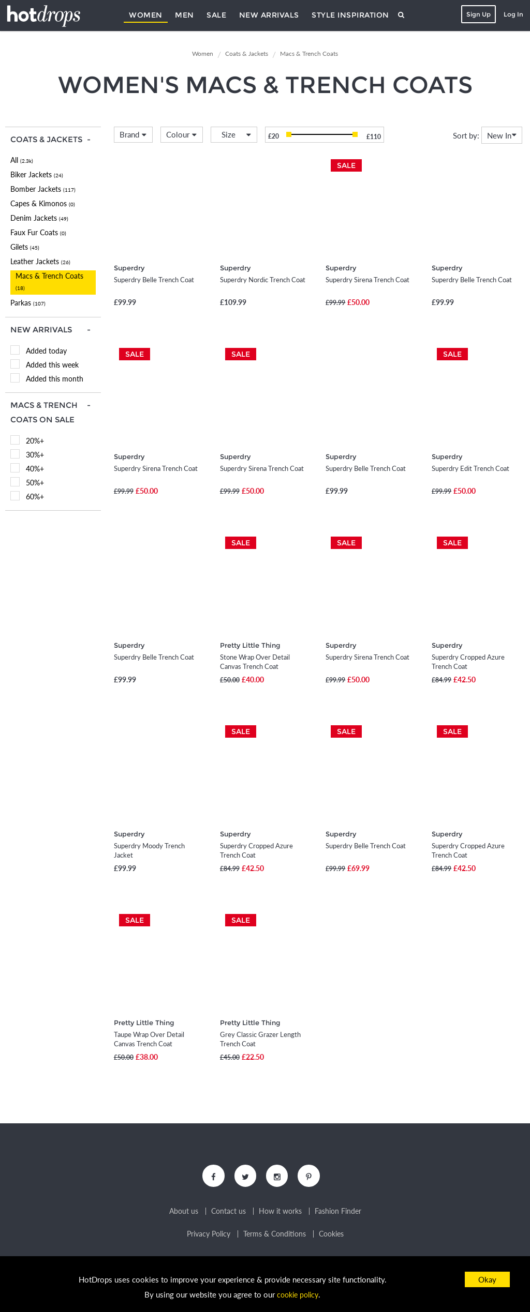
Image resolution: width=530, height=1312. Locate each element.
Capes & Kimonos (42, 203)
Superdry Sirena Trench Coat (367, 280)
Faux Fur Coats (38, 232)
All (21, 160)
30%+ (35, 454)
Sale (216, 15)
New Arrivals (269, 15)
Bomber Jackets (43, 189)
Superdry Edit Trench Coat (470, 468)
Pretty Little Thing (250, 645)
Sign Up (477, 14)
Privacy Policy (208, 1235)
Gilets (24, 246)
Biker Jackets (36, 174)
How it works (280, 1212)
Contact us (228, 1212)
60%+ (35, 496)
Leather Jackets (40, 261)
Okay (487, 1279)
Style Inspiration (350, 15)
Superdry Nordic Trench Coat (262, 280)
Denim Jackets (39, 217)
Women (146, 15)
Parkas (28, 302)
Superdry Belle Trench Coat (154, 280)
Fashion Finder (338, 1212)
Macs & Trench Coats (49, 281)
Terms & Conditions (274, 1235)
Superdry (129, 268)
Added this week (52, 364)
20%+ (35, 440)
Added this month (54, 378)
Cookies (331, 1235)
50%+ (35, 482)
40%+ (35, 468)
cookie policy (297, 1294)
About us (183, 1212)
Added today (46, 350)
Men (184, 15)
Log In (512, 14)
